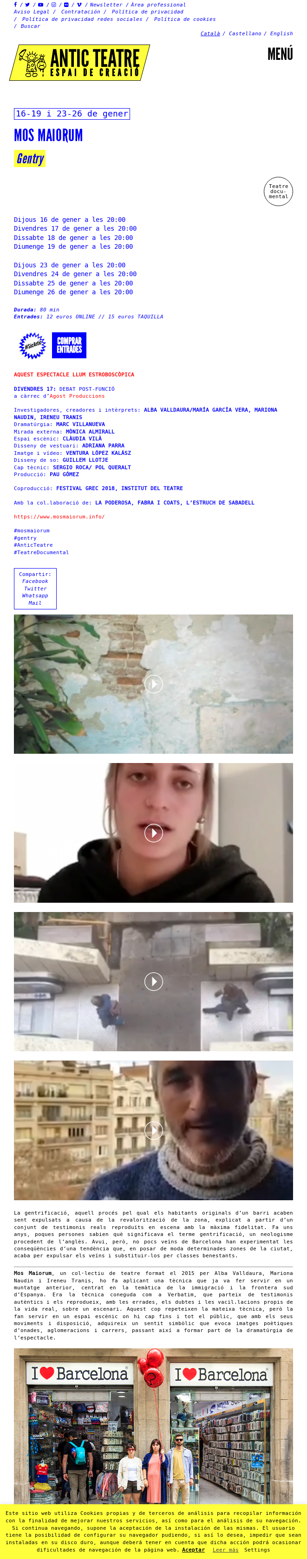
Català (210, 34)
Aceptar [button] (193, 1550)
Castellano (245, 34)
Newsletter (106, 5)
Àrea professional (158, 5)
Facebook (35, 581)
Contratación (80, 12)
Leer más (226, 1550)
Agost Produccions (77, 396)
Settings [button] (257, 1550)
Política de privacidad (147, 12)
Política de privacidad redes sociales (82, 19)
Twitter (35, 589)
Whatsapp (35, 596)
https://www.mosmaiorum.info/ (59, 517)
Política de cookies (185, 19)
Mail (35, 603)
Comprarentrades (69, 345)
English (281, 34)
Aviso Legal (32, 12)
